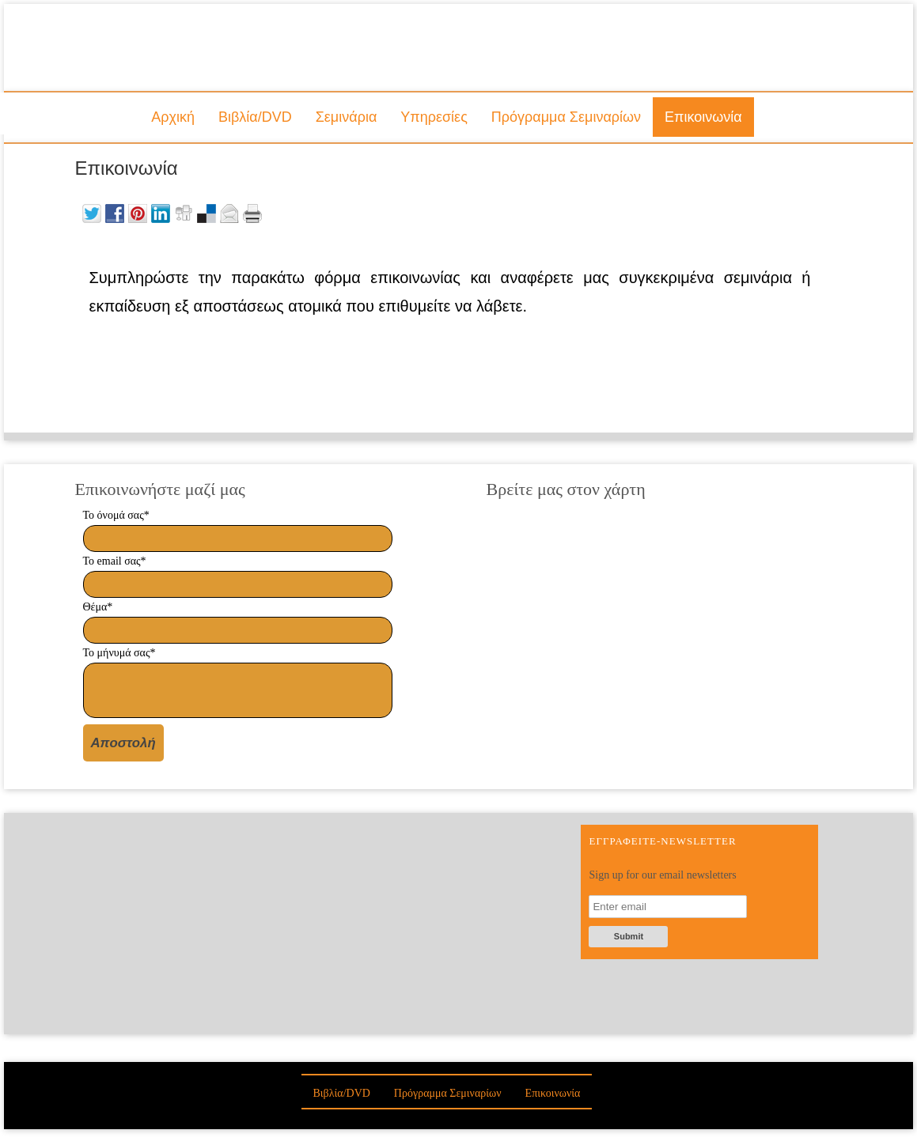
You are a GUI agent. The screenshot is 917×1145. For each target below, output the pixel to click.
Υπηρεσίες (434, 117)
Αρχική (173, 117)
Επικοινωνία (703, 117)
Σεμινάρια (346, 117)
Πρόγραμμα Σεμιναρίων (566, 117)
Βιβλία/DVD (255, 117)
